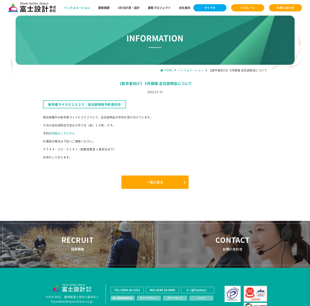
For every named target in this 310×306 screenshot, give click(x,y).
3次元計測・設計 (129, 8)
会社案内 (185, 8)
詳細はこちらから (63, 133)
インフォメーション (77, 8)
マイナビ (210, 8)
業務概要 (104, 8)
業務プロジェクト (159, 8)
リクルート (247, 8)
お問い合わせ (285, 8)
